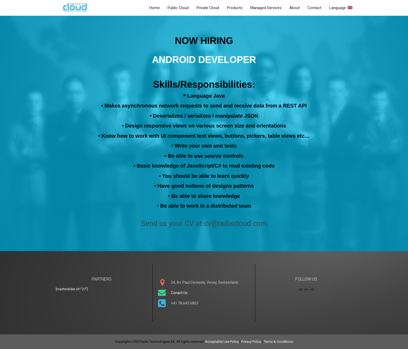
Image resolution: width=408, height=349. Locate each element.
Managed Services (266, 7)
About (294, 7)
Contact (314, 7)
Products (235, 7)
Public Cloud (178, 7)
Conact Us (179, 293)
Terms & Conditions (278, 342)
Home (154, 7)
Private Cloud (207, 7)
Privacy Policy (251, 342)
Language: (340, 7)
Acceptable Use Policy (222, 342)
